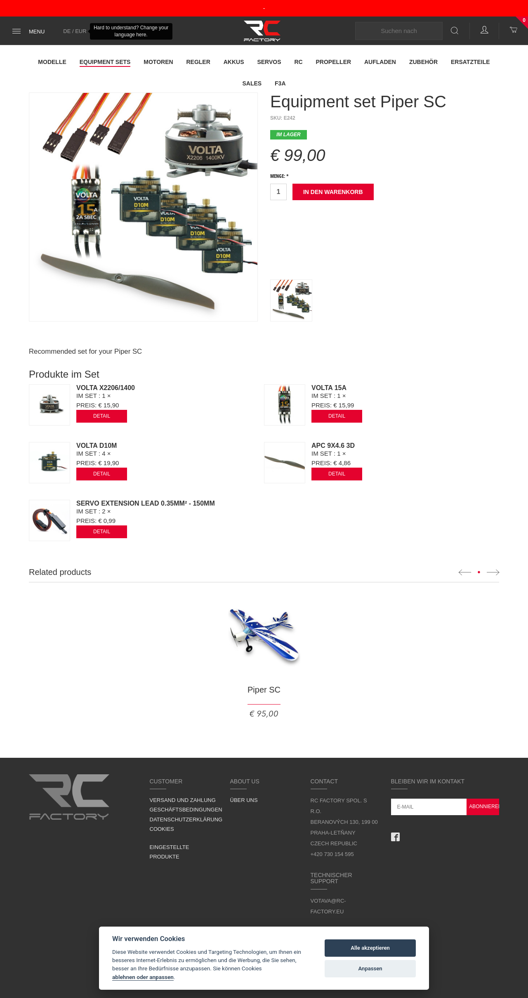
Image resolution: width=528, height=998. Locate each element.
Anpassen (370, 968)
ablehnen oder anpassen (143, 977)
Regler (198, 62)
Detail (101, 416)
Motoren (158, 62)
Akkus (234, 62)
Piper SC (264, 689)
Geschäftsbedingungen (186, 809)
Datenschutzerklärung (186, 819)
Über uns (244, 800)
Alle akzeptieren (370, 948)
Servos (269, 62)
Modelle (52, 62)
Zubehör (423, 62)
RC (298, 62)
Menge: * (279, 176)
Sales (252, 83)
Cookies (162, 829)
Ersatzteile (470, 62)
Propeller (333, 62)
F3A (280, 83)
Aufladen (380, 62)
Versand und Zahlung (183, 800)
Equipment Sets (105, 62)
